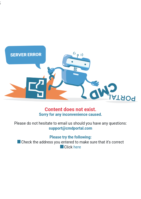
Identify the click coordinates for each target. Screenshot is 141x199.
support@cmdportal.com (70, 128)
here (77, 147)
